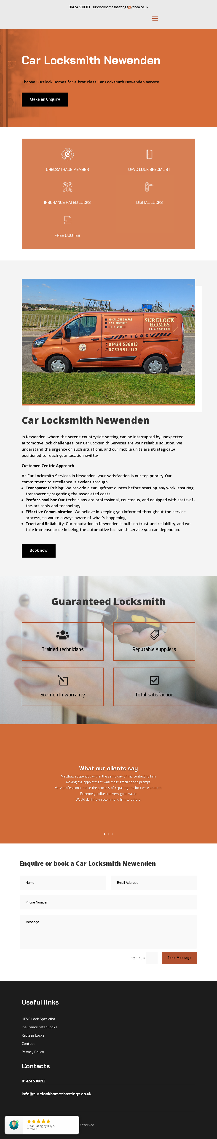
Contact (28, 1043)
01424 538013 (79, 7)
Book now (39, 550)
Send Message (179, 958)
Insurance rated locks (39, 1027)
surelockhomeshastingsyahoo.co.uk (120, 7)
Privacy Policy (33, 1052)
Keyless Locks (33, 1035)
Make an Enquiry (45, 99)
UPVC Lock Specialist (38, 1019)
